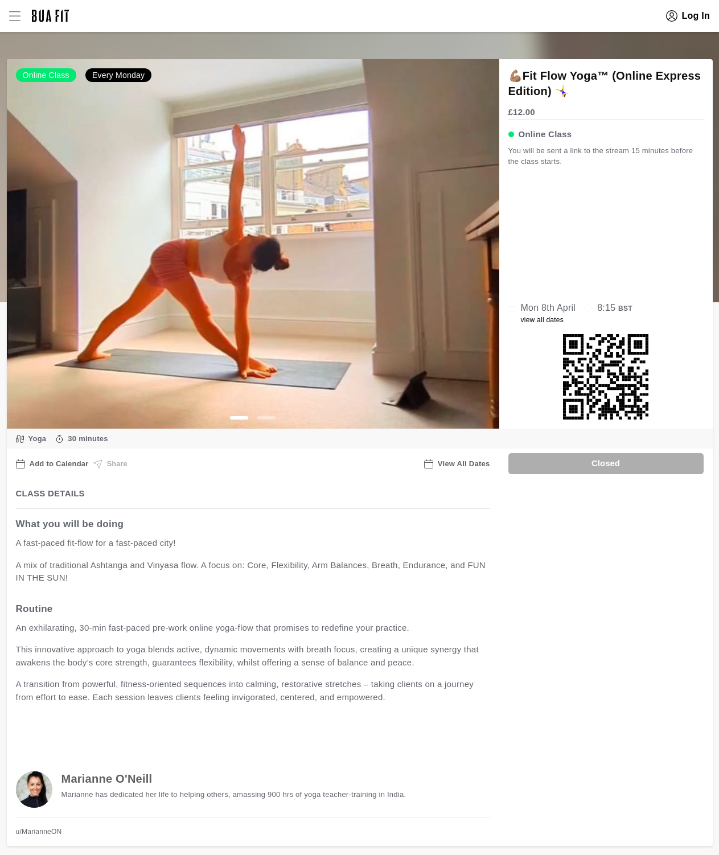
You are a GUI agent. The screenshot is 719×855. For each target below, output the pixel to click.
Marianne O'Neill (107, 778)
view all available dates (246, 732)
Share (110, 463)
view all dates (542, 320)
